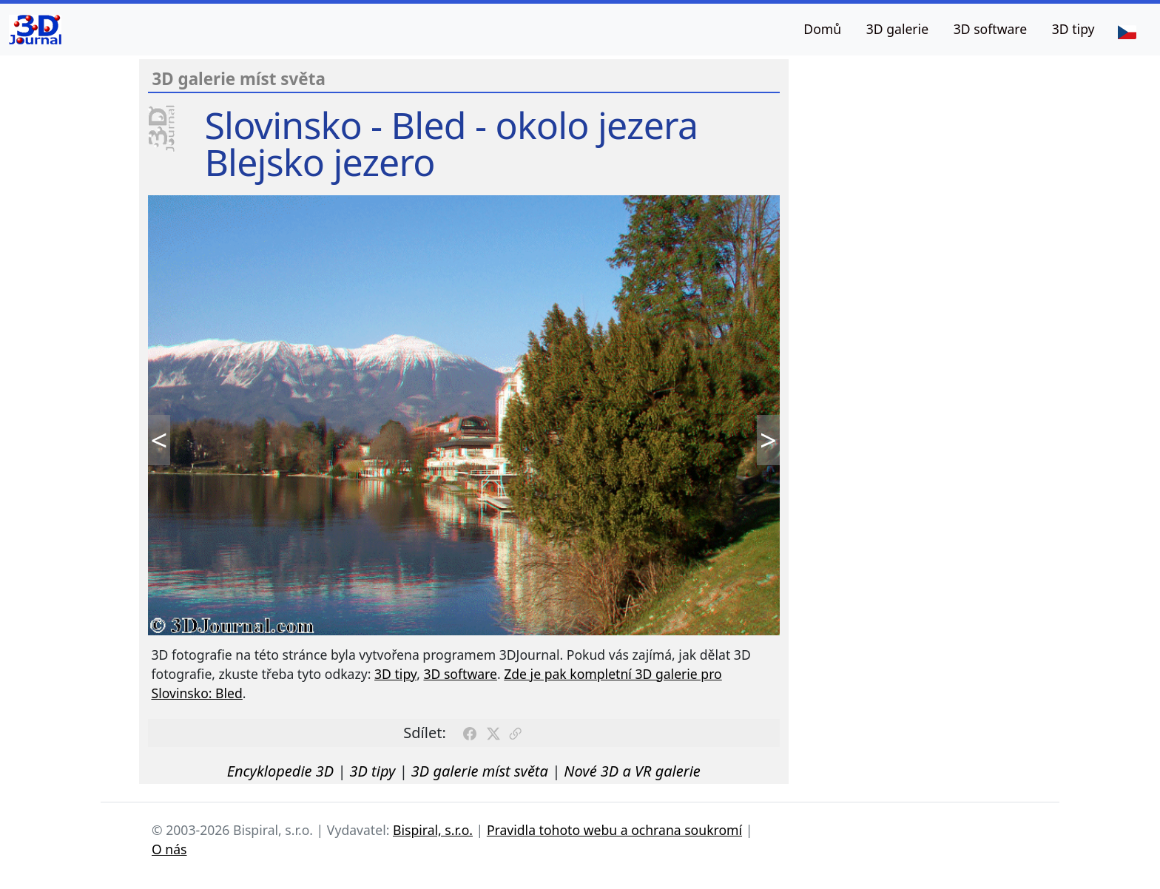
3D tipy (1073, 29)
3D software (991, 29)
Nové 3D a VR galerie (632, 771)
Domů (822, 29)
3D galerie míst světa (479, 771)
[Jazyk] (1126, 31)
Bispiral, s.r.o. (433, 830)
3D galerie (897, 29)
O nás (169, 849)
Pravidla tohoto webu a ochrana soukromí (614, 830)
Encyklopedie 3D (280, 771)
